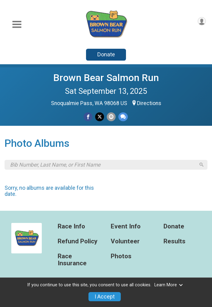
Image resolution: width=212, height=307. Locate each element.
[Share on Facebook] (88, 116)
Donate (106, 54)
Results (174, 242)
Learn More (168, 285)
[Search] (201, 165)
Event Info (126, 227)
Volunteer (125, 242)
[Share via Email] (111, 116)
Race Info (71, 227)
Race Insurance (72, 260)
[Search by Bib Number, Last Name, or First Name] (103, 165)
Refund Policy (77, 242)
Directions (149, 103)
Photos (121, 256)
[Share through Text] (123, 116)
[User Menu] (202, 21)
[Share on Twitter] (99, 116)
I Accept (105, 297)
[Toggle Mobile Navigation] (17, 24)
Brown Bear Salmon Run (106, 77)
